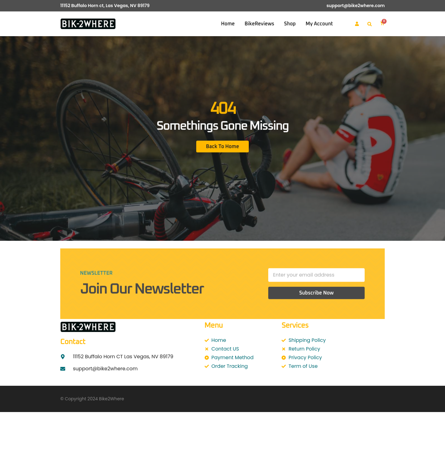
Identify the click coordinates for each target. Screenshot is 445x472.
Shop (290, 23)
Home (228, 23)
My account (319, 23)
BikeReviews (259, 23)
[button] (370, 24)
